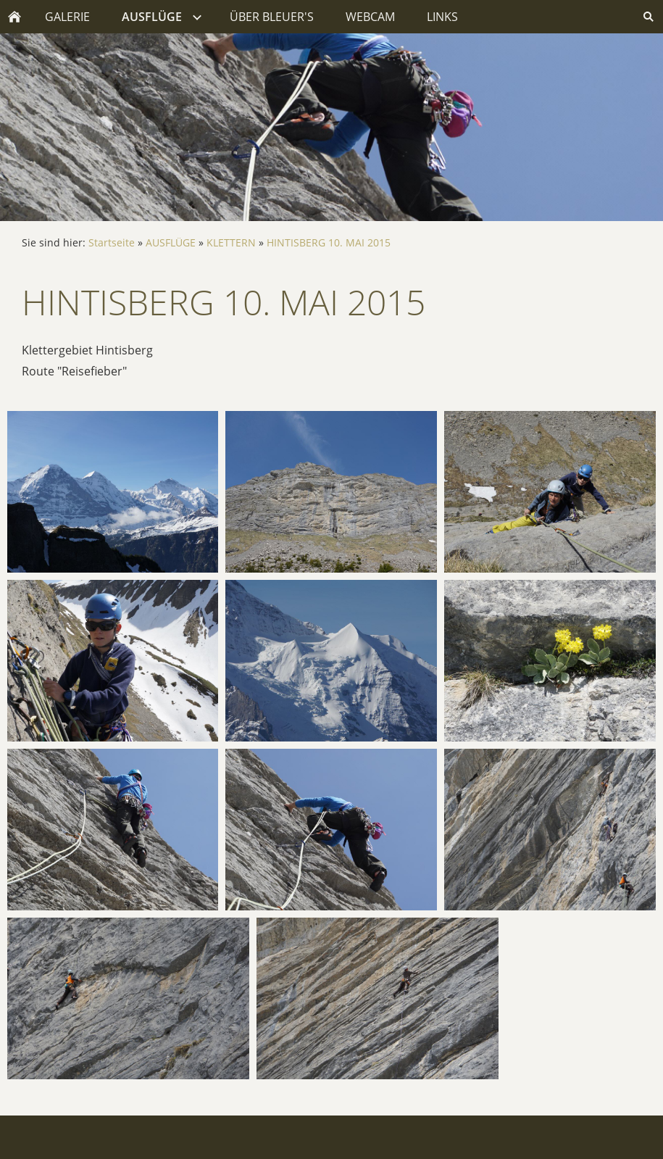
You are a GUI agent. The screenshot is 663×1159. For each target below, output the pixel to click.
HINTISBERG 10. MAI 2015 (329, 242)
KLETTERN (231, 242)
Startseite (111, 242)
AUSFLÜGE (171, 242)
